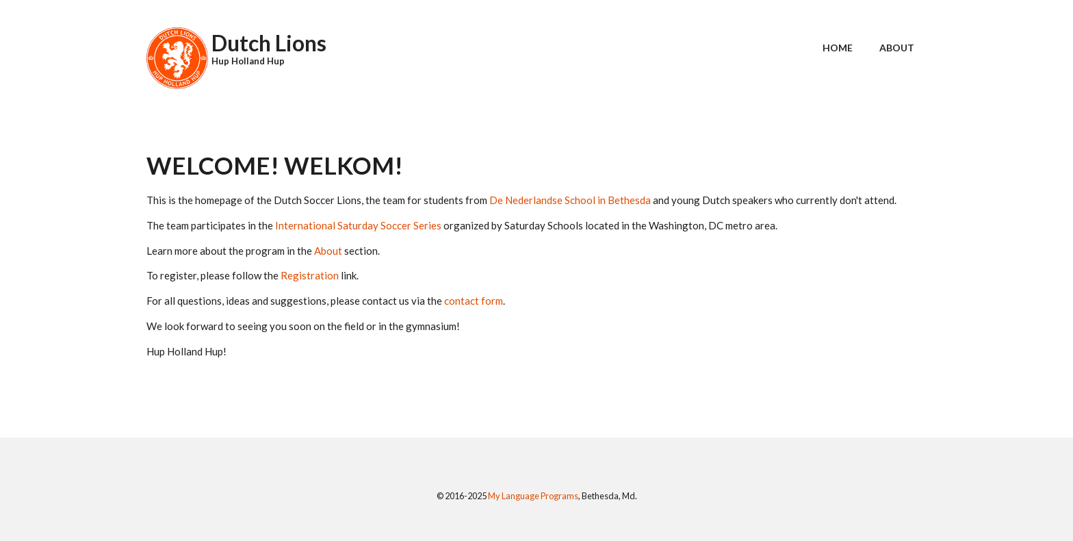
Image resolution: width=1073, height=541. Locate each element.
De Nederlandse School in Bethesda (570, 200)
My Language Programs (533, 495)
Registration (310, 275)
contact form (473, 300)
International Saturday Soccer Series (358, 225)
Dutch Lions (268, 42)
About (896, 47)
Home (838, 47)
